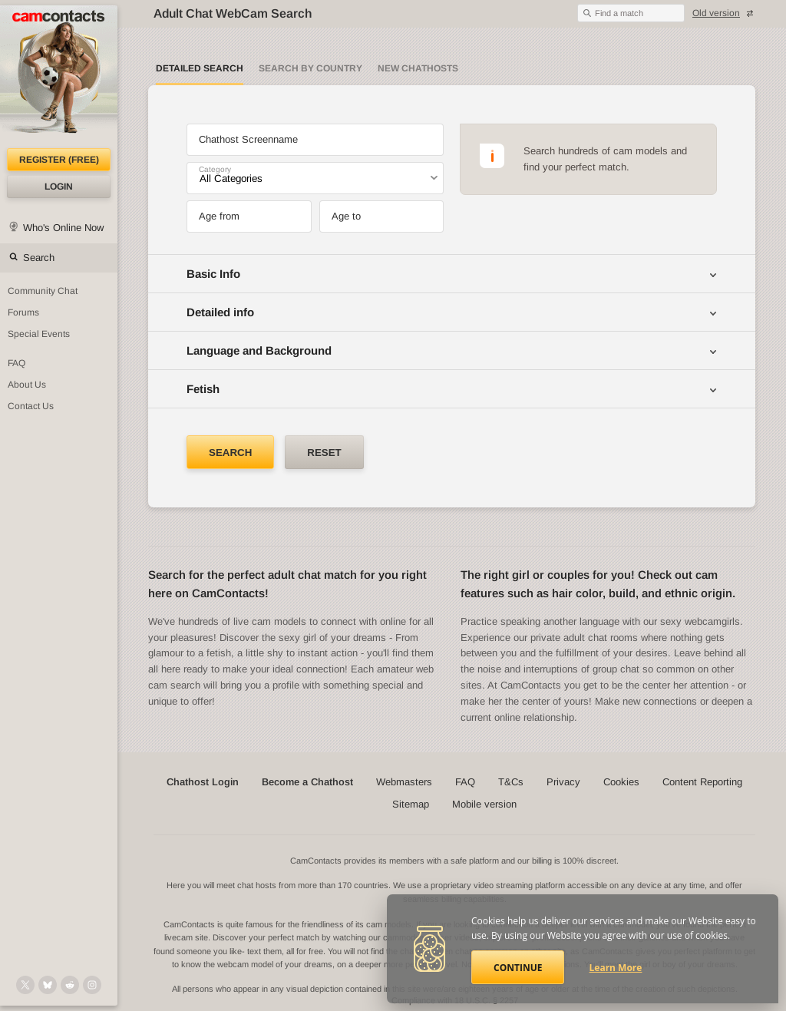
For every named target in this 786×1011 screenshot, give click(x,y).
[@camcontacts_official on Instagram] (92, 985)
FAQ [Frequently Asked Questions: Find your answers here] (16, 363)
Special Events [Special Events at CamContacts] (39, 334)
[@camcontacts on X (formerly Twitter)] (25, 985)
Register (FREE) (59, 159)
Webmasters (404, 782)
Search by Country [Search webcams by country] (310, 68)
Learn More (616, 967)
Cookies (621, 782)
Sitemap (410, 804)
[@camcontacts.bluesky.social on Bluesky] (47, 985)
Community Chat (43, 291)
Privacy (563, 782)
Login (59, 186)
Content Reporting (702, 782)
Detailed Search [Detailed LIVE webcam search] (199, 68)
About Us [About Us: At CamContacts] (27, 384)
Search (38, 257)
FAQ (465, 782)
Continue (518, 967)
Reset (324, 452)
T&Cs (510, 782)
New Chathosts (418, 68)
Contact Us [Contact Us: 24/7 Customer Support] (31, 406)
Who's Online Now (63, 227)
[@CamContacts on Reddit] (70, 985)
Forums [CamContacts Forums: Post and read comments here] (23, 312)
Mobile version (484, 804)
